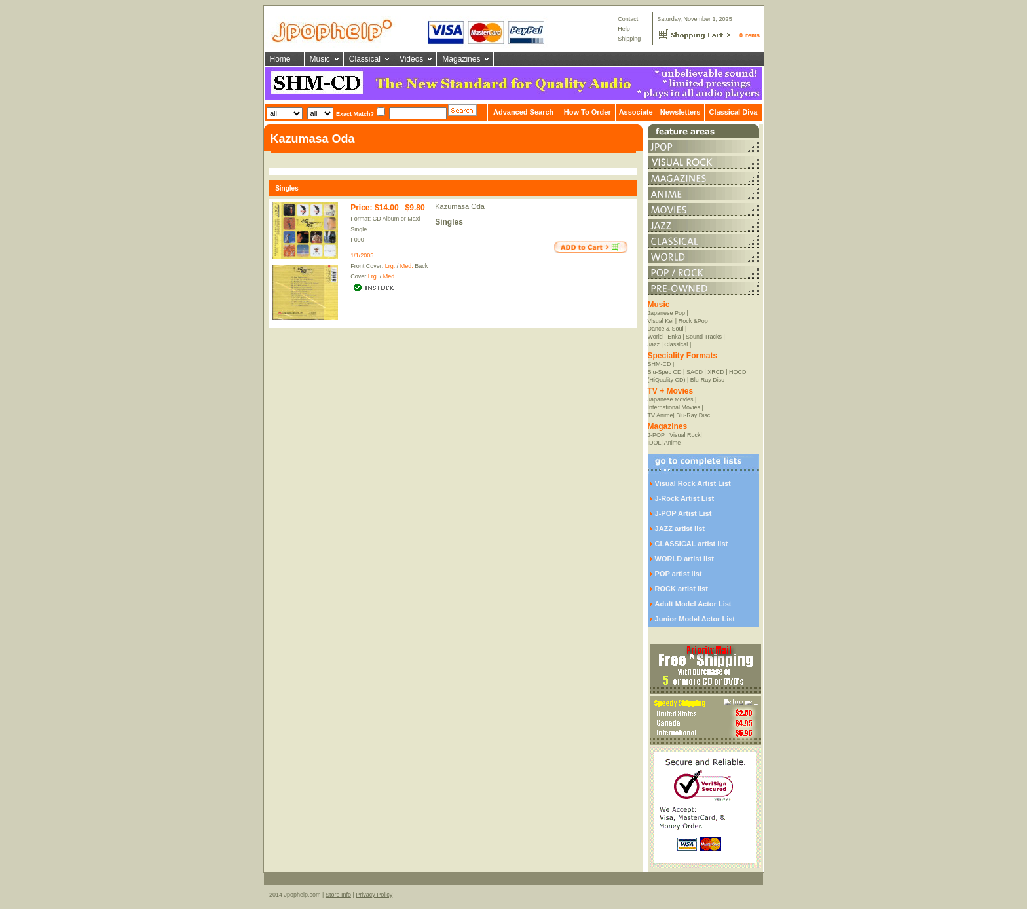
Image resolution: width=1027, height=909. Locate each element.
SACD (694, 372)
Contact (628, 19)
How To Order (587, 112)
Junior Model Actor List (695, 619)
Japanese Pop (667, 313)
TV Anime (660, 415)
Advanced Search (523, 112)
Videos (411, 59)
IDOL (655, 442)
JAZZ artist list (680, 528)
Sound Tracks (704, 336)
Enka (674, 336)
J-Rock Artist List (685, 498)
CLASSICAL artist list (691, 543)
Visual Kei (661, 321)
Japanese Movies (671, 399)
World (655, 336)
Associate (636, 112)
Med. (406, 266)
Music (320, 59)
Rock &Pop (693, 321)
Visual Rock (684, 435)
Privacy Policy (374, 894)
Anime (672, 442)
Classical (365, 59)
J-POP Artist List (683, 513)
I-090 (357, 239)
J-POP (656, 435)
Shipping (629, 38)
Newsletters (680, 112)
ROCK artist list (681, 589)
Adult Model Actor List (693, 604)
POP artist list (678, 574)
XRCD (715, 372)
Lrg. (390, 266)
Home (280, 59)
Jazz (654, 344)
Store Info (338, 894)
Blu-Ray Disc (707, 380)
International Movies (674, 407)
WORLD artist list (684, 559)
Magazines (461, 59)
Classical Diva (733, 112)
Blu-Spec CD (665, 372)
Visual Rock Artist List (693, 483)
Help (624, 29)
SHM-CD (659, 364)
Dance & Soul (666, 328)
